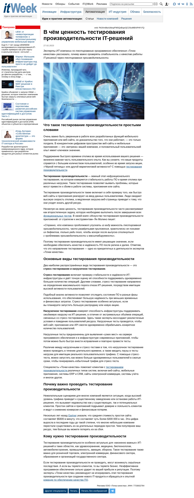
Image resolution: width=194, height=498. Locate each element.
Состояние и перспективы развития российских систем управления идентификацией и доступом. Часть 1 (19, 110)
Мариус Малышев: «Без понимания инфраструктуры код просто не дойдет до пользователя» (19, 61)
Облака (135, 11)
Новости (47, 4)
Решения (126, 18)
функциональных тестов (57, 216)
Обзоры (60, 4)
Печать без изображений (94, 491)
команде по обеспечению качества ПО (65, 480)
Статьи (90, 18)
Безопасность (152, 11)
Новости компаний (107, 18)
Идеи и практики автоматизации (18, 16)
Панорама (8, 27)
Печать (73, 491)
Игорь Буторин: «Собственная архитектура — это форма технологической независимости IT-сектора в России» (18, 137)
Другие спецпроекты (55, 491)
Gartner (72, 415)
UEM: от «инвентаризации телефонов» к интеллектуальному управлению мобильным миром (19, 37)
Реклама (101, 4)
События (73, 4)
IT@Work (88, 4)
